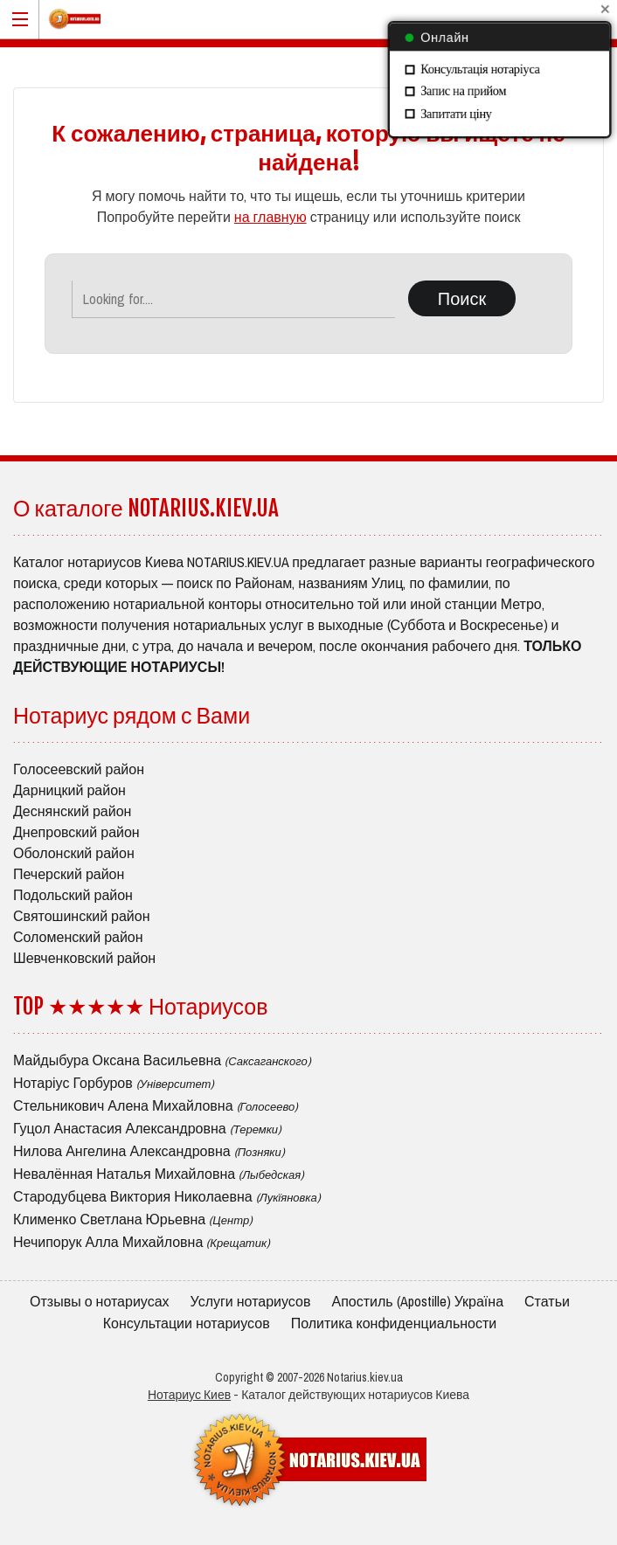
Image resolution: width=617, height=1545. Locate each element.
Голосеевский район (78, 769)
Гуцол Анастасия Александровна (147, 1128)
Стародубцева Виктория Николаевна (167, 1196)
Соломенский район (78, 936)
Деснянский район (72, 811)
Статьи (547, 1301)
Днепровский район (76, 832)
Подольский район (73, 894)
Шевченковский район (84, 957)
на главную (270, 216)
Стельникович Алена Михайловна (155, 1105)
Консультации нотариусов (186, 1323)
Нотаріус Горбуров (113, 1082)
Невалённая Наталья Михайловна (158, 1173)
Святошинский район (81, 915)
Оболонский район (74, 853)
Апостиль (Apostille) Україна (417, 1301)
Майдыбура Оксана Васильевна (162, 1060)
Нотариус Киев (189, 1395)
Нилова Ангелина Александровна (149, 1150)
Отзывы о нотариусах (100, 1301)
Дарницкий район (69, 790)
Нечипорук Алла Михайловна (141, 1241)
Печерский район (68, 873)
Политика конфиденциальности (394, 1323)
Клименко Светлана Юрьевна (133, 1219)
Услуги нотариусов (251, 1301)
